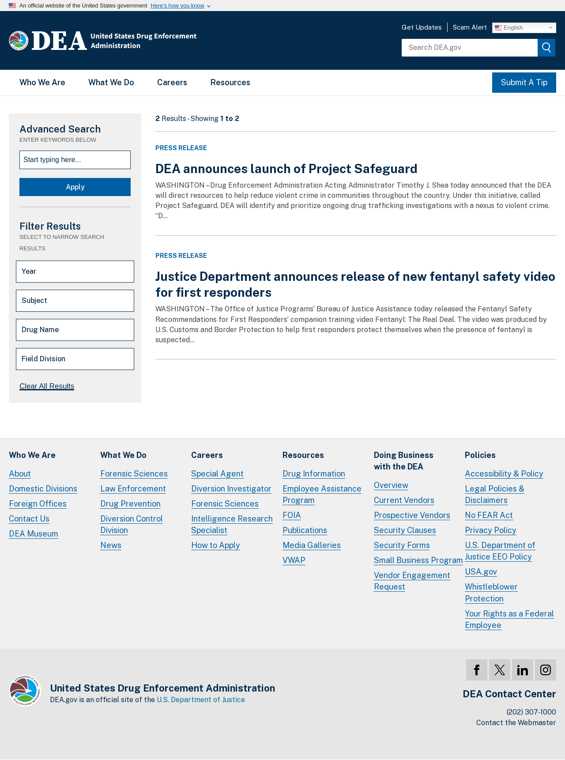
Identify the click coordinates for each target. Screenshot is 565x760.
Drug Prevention (130, 503)
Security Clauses (405, 530)
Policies (480, 455)
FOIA (291, 515)
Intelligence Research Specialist (232, 524)
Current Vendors (404, 500)
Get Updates (422, 27)
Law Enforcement (133, 488)
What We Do (111, 82)
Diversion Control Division (131, 524)
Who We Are (42, 82)
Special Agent (217, 473)
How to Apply (215, 545)
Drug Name (40, 329)
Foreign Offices (38, 503)
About (20, 473)
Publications (304, 530)
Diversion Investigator (231, 488)
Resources (230, 82)
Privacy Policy (490, 530)
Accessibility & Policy (504, 473)
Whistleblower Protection (491, 592)
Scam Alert (470, 27)
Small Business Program (418, 560)
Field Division (43, 359)
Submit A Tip (524, 82)
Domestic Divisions (43, 488)
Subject (34, 300)
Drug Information (313, 473)
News (110, 545)
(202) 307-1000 (531, 712)
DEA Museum (33, 533)
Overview (391, 485)
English (509, 27)
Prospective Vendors (412, 515)
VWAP (293, 560)
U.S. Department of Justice (201, 700)
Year (29, 271)
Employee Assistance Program (322, 494)
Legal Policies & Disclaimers (494, 494)
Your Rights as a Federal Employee (509, 619)
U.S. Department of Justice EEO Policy (500, 551)
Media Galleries (311, 545)
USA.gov (481, 571)
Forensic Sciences (134, 473)
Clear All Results (46, 386)
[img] (546, 48)
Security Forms (402, 545)
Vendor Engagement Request (412, 581)
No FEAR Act (489, 515)
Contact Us (29, 518)
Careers (172, 82)
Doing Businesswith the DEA (403, 460)
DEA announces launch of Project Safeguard (286, 168)
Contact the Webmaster (516, 722)
